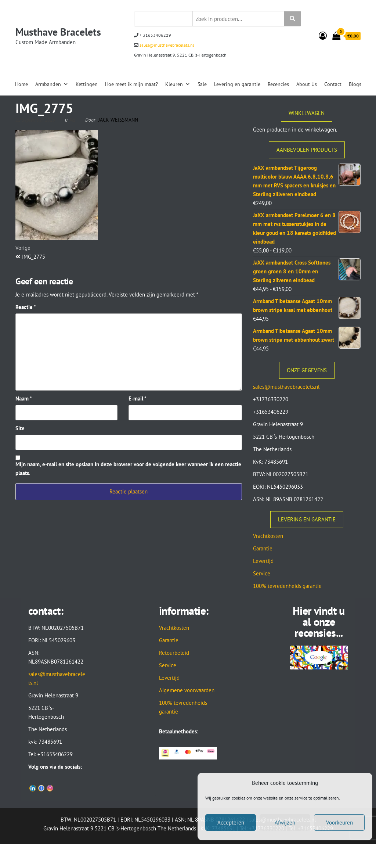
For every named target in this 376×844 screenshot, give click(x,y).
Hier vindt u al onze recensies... (319, 621)
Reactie (25, 307)
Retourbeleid (174, 652)
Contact (332, 84)
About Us (306, 84)
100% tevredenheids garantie (287, 585)
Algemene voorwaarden (186, 690)
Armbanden (51, 84)
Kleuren (177, 84)
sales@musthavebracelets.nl (166, 45)
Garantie (262, 548)
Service (261, 573)
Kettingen (87, 84)
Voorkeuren (339, 822)
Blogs (355, 84)
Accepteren (230, 822)
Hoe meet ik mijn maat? (131, 84)
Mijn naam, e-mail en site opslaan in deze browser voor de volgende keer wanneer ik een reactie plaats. (128, 469)
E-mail (138, 398)
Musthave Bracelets (58, 32)
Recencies (278, 84)
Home (21, 84)
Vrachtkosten (268, 535)
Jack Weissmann (118, 119)
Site (20, 428)
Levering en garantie (237, 84)
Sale (202, 84)
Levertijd (263, 560)
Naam (23, 398)
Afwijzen (285, 822)
